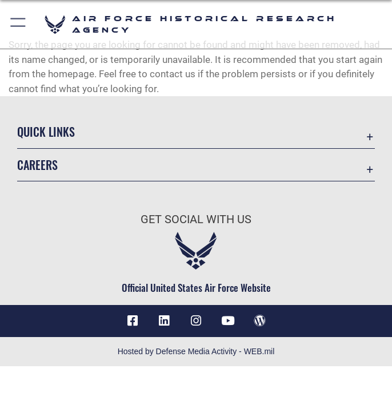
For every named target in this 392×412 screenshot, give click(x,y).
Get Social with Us (196, 219)
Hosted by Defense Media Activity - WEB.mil (196, 351)
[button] (18, 24)
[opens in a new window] (164, 321)
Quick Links (46, 131)
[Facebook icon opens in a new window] (132, 321)
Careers (37, 164)
